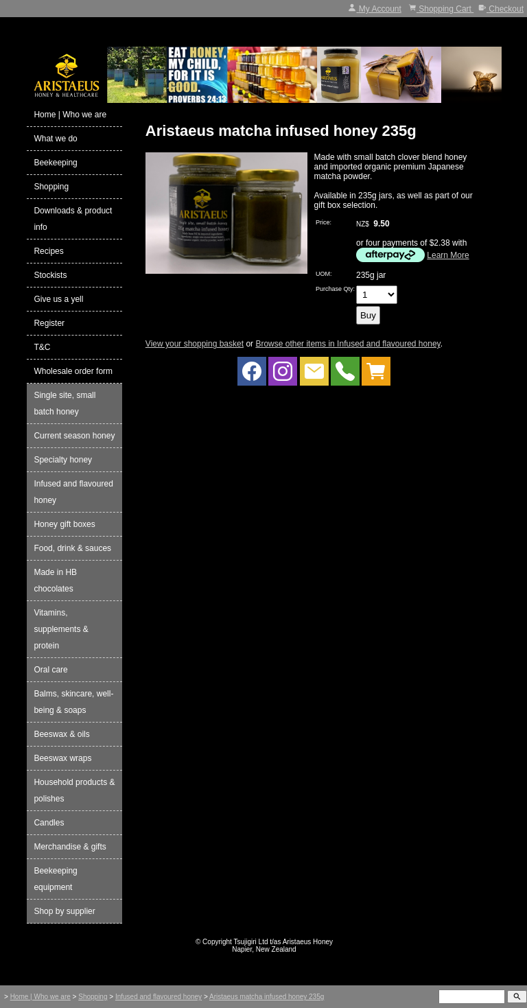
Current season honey (74, 436)
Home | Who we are (70, 114)
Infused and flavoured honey (73, 492)
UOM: (324, 273)
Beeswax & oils (61, 734)
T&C (42, 347)
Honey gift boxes (64, 524)
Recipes (48, 251)
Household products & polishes (74, 790)
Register (49, 323)
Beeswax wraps (62, 758)
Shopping (51, 186)
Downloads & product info (73, 219)
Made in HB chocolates (55, 580)
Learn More (448, 255)
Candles (49, 823)
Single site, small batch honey (64, 403)
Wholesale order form (73, 371)
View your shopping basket (194, 344)
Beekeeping (55, 162)
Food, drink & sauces (72, 548)
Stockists (50, 275)
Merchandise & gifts (70, 847)
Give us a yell (58, 299)
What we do (55, 138)
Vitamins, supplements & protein (61, 629)
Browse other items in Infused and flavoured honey (347, 344)
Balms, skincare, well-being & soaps (73, 702)
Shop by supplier (64, 911)
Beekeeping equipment (55, 879)
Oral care (50, 670)
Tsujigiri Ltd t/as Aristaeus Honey (283, 942)
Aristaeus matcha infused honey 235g (266, 996)
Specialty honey (63, 460)
